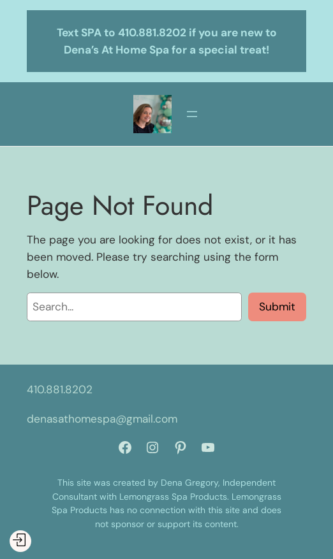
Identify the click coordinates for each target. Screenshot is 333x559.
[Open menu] (192, 114)
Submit (277, 307)
